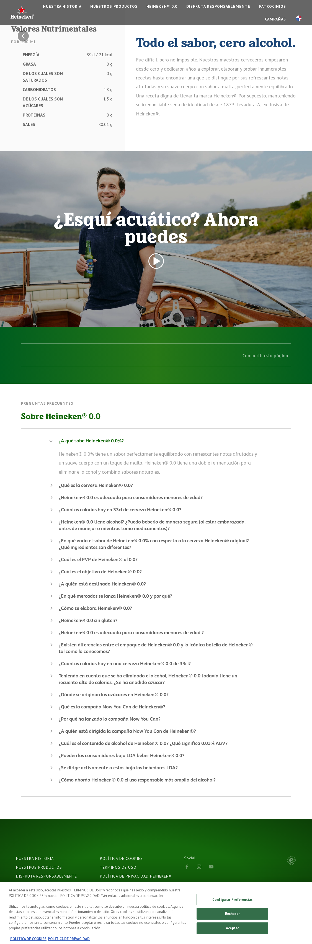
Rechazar (232, 916)
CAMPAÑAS (275, 19)
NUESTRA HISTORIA (62, 6)
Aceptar (232, 930)
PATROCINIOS (272, 6)
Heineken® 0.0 (161, 6)
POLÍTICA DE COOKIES (121, 858)
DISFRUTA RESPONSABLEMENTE (218, 6)
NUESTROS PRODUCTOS (114, 6)
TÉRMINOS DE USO (118, 867)
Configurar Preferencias (232, 902)
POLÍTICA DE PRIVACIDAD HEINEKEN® (136, 876)
